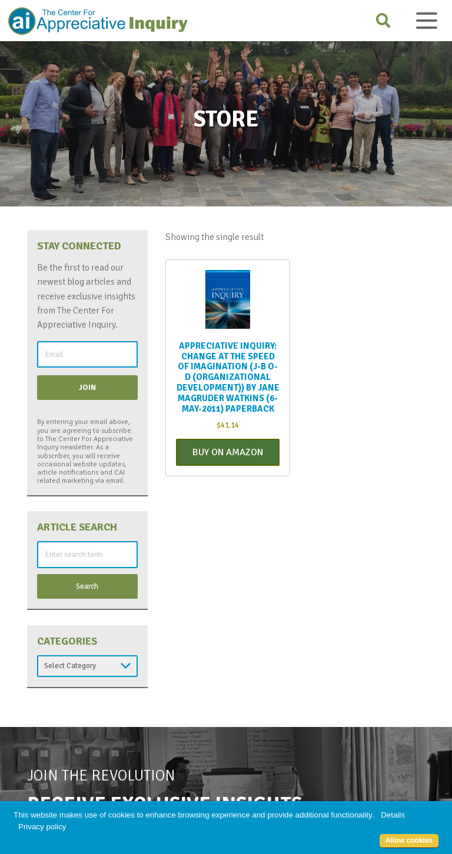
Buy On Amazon (227, 452)
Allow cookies (409, 840)
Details (393, 814)
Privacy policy (42, 826)
